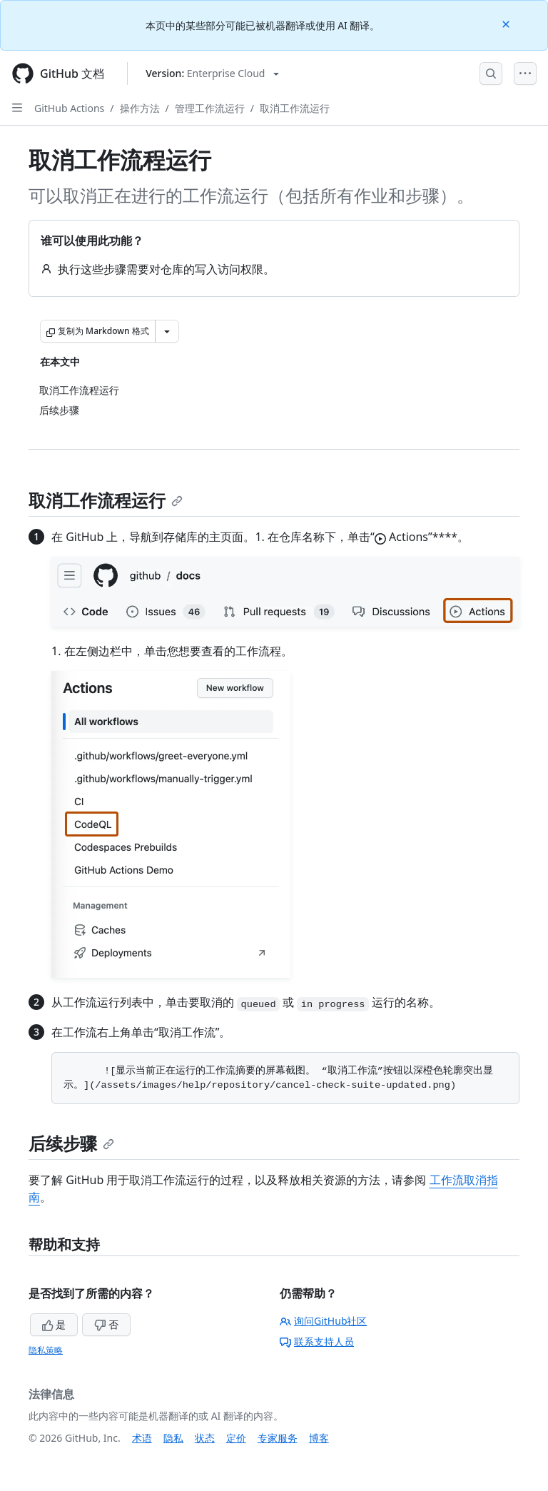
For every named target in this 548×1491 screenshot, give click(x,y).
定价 (236, 1438)
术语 (142, 1438)
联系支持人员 (317, 1341)
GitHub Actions (69, 108)
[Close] (507, 23)
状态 (205, 1438)
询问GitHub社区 (323, 1321)
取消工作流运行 (295, 108)
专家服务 (278, 1438)
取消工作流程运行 (106, 500)
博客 (319, 1438)
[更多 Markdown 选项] (167, 331)
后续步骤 (71, 1143)
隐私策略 (46, 1350)
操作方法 (140, 108)
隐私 (173, 1438)
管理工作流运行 (210, 108)
